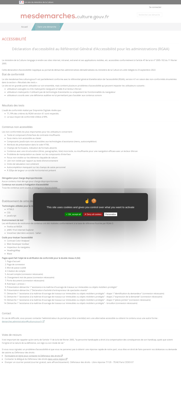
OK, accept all (73, 214)
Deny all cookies (93, 214)
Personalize (110, 214)
